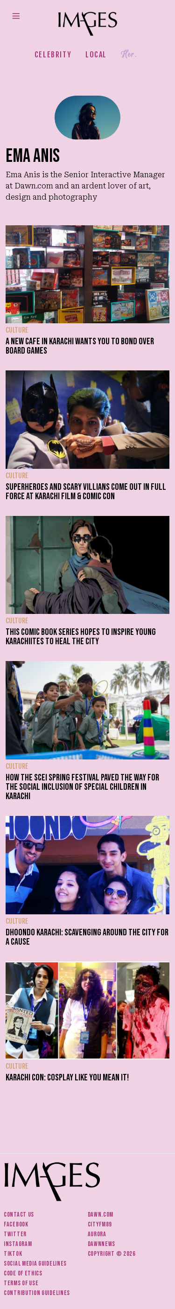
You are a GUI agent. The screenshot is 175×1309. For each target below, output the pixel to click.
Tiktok (13, 1254)
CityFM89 (100, 1224)
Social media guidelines (35, 1263)
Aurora (97, 1234)
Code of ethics (23, 1273)
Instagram (18, 1244)
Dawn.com (101, 1214)
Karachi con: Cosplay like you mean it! (67, 1077)
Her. (129, 54)
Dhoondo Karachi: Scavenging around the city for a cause (87, 937)
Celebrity (53, 54)
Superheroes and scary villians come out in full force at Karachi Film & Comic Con (86, 491)
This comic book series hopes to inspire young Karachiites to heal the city (81, 637)
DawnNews (102, 1244)
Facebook (16, 1224)
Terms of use (21, 1283)
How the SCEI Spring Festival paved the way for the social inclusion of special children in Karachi (82, 787)
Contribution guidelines (37, 1293)
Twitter (15, 1234)
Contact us (19, 1214)
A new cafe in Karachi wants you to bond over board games (80, 346)
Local (96, 54)
